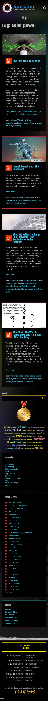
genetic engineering (23, 123)
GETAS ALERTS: (29, 660)
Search (43, 398)
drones (13, 200)
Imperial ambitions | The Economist (26, 168)
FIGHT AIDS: (12, 670)
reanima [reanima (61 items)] (39, 442)
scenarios (39, 123)
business (8, 200)
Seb (9, 571)
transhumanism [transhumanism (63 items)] (28, 448)
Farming (33, 286)
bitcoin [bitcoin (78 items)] (35, 430)
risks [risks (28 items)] (32, 445)
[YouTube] (28, 691)
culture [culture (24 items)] (22, 433)
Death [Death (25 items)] (25, 433)
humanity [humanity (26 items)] (35, 436)
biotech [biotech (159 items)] (17, 430)
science (40, 280)
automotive (15, 381)
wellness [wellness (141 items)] (39, 448)
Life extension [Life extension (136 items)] (38, 439)
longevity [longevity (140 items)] (18, 442)
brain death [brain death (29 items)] (6, 433)
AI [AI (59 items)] (10, 427)
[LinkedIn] (24, 691)
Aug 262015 (9, 238)
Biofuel (32, 283)
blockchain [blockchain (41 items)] (41, 431)
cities (35, 283)
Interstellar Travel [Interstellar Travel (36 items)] (19, 439)
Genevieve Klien (14, 502)
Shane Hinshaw (14, 556)
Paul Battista (13, 520)
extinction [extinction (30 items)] (38, 433)
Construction (17, 286)
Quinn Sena (13, 512)
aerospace (8, 381)
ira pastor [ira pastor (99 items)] (28, 439)
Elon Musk (22, 381)
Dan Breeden (13, 515)
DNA (7, 471)
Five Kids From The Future (26, 61)
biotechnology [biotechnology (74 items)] (27, 430)
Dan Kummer (13, 536)
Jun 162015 (8, 335)
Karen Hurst (13, 530)
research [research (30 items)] (29, 445)
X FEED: (10, 664)
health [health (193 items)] (19, 436)
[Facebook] (15, 691)
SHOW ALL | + (8, 592)
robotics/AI (34, 200)
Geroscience (10, 609)
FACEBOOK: (10, 655)
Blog (24, 18)
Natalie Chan (13, 566)
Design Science (26, 286)
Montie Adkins (14, 584)
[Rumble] (33, 691)
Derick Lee (12, 551)
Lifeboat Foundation (19, 688)
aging (7, 485)
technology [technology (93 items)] (18, 448)
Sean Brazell (13, 563)
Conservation (9, 286)
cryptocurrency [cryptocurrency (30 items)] (17, 433)
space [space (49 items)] (41, 445)
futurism (28, 120)
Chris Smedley (14, 589)
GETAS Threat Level (24, 647)
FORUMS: (18, 680)
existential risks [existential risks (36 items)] (31, 433)
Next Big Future (11, 618)
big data (37, 197)
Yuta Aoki (12, 548)
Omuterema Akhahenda (17, 538)
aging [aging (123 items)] (6, 427)
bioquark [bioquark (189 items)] (9, 430)
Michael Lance (14, 578)
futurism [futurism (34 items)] (9, 436)
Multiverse (33, 123)
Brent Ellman (13, 575)
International (18, 289)
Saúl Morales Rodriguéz (17, 505)
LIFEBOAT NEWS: (30, 655)
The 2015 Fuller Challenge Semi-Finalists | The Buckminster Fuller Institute (26, 238)
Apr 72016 (8, 168)
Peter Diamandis (11, 469)
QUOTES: (27, 680)
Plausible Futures (12, 620)
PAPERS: (27, 677)
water (15, 283)
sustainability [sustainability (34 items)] (9, 448)
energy (31, 376)
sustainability (9, 123)
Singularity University (13, 478)
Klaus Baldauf (13, 541)
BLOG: (27, 664)
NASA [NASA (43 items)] (24, 443)
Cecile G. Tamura (15, 545)
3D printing (9, 464)
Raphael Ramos (14, 560)
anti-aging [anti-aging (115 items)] (22, 427)
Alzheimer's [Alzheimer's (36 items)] (14, 427)
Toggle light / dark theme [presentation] (44, 7)
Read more (10, 192)
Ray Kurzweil (10, 474)
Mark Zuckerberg (25, 200)
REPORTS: (28, 670)
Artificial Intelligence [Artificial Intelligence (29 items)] (32, 427)
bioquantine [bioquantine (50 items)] (41, 427)
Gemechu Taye (14, 523)
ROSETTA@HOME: (10, 677)
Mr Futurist (9, 615)
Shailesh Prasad (14, 518)
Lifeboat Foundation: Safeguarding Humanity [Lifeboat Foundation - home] (18, 8)
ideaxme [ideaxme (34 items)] (40, 436)
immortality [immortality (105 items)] (9, 439)
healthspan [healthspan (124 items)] (27, 436)
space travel (16, 378)
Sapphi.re (40, 688)
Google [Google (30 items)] (13, 436)
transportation (33, 378)
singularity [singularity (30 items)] (36, 445)
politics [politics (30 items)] (34, 442)
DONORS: (16, 667)
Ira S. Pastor (13, 587)
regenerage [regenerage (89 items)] (10, 445)
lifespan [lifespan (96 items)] (10, 442)
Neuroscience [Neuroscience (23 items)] (29, 442)
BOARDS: (27, 667)
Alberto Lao (12, 553)
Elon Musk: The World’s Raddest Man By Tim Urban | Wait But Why (27, 335)
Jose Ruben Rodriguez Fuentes (20, 533)
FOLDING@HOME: (10, 674)
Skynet (7, 481)
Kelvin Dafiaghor (14, 527)
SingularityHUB (11, 623)
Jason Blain (13, 581)
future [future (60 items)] (43, 433)
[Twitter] (20, 691)
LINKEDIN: (11, 660)
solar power (9, 126)
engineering (37, 376)
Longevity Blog (11, 612)
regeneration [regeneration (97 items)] (21, 445)
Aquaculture (25, 283)
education (34, 280)
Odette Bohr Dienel (16, 197)
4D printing (9, 467)
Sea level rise (26, 289)
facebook (16, 203)
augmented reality (29, 197)
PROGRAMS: (28, 674)
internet (18, 200)
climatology (27, 280)
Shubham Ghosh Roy (16, 508)
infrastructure (9, 289)
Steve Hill (12, 569)
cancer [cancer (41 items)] (11, 433)
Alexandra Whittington (17, 120)
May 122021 (8, 61)
